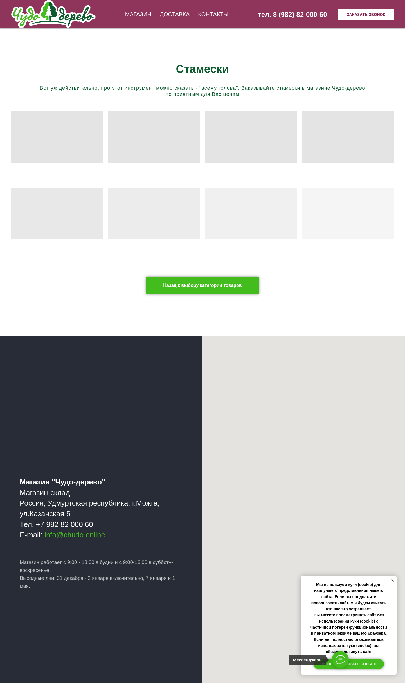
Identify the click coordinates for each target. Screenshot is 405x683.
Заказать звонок (366, 14)
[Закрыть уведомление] (392, 580)
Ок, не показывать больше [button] (348, 664)
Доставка (175, 14)
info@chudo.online (75, 535)
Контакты (213, 14)
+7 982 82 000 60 (64, 524)
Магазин (138, 14)
